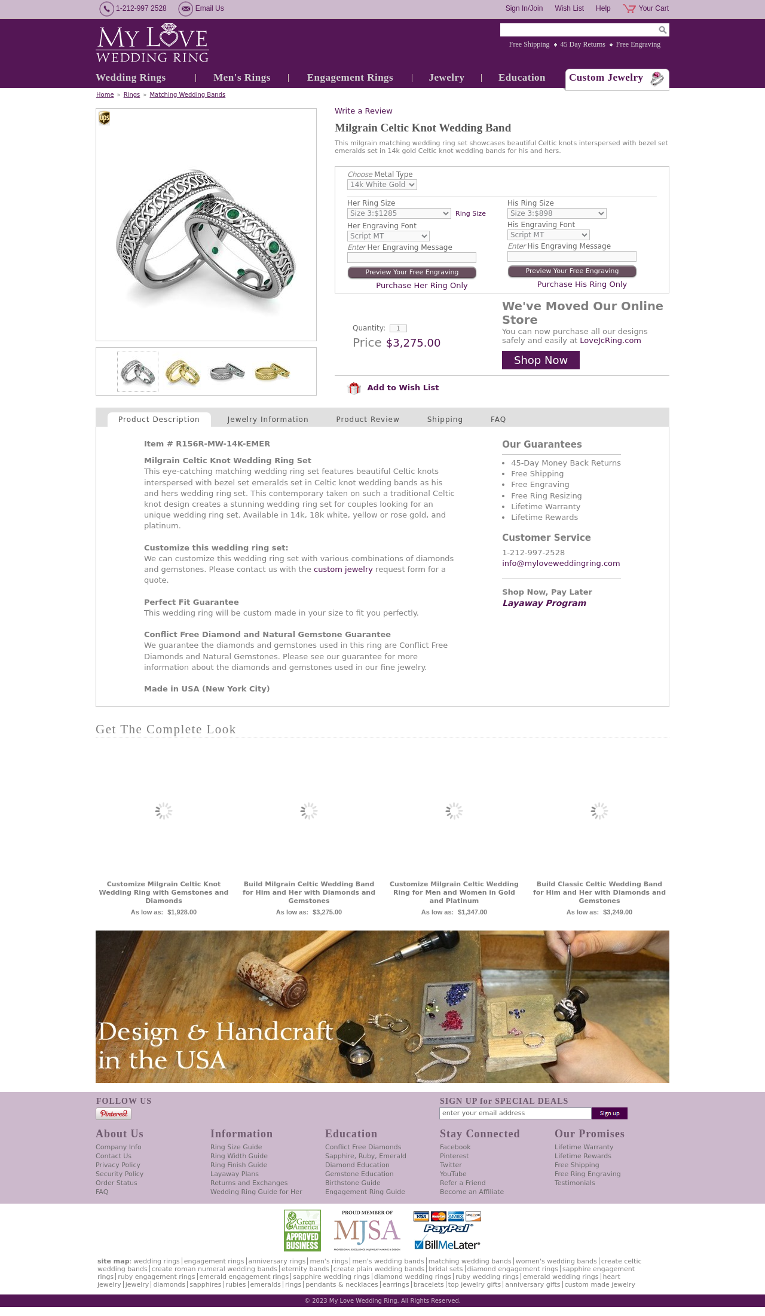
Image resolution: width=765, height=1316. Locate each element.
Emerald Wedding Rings (561, 1277)
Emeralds (265, 1285)
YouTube (453, 1174)
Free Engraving (638, 44)
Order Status (116, 1183)
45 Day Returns (583, 44)
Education (522, 77)
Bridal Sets (446, 1269)
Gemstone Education (359, 1174)
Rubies (236, 1285)
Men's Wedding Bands (388, 1261)
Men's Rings (242, 77)
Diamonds (169, 1285)
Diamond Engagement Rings (512, 1269)
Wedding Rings (131, 77)
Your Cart (654, 8)
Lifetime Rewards (583, 1156)
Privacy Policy (118, 1165)
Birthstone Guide (353, 1183)
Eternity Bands (305, 1269)
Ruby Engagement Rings (156, 1277)
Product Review (368, 419)
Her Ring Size (371, 203)
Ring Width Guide (239, 1156)
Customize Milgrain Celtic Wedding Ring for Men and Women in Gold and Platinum (454, 892)
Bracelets (429, 1285)
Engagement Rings (350, 77)
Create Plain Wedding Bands (378, 1269)
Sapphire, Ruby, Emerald (365, 1156)
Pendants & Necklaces (341, 1285)
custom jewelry (343, 569)
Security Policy (119, 1174)
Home (105, 94)
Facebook (455, 1147)
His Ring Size (530, 203)
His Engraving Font (541, 225)
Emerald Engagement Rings (244, 1277)
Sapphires (205, 1285)
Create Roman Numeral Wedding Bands (214, 1269)
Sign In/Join (524, 8)
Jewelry (446, 77)
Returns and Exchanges (248, 1183)
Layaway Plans (234, 1174)
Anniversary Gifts (532, 1285)
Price (367, 342)
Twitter (451, 1165)
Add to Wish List (393, 387)
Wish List (569, 8)
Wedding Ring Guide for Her (256, 1192)
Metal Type (380, 174)
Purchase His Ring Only (582, 284)
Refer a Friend (463, 1183)
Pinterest (454, 1156)
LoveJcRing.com (610, 340)
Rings (132, 94)
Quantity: (369, 328)
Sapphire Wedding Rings (331, 1277)
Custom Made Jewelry (600, 1285)
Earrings (395, 1285)
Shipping (445, 419)
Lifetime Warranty (584, 1147)
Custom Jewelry (606, 77)
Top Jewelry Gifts (474, 1285)
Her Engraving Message (399, 247)
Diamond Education (357, 1165)
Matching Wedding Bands (187, 94)
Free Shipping (529, 44)
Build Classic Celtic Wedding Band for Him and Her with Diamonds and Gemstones (599, 892)
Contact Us (113, 1156)
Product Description (159, 419)
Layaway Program (544, 603)
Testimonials (575, 1183)
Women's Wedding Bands (556, 1261)
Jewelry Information (268, 419)
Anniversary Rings (277, 1261)
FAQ (498, 419)
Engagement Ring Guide (365, 1192)
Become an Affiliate (472, 1192)
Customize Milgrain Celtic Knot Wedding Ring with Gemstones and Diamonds (164, 892)
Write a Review (364, 110)
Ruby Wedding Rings (487, 1277)
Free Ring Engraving (588, 1174)
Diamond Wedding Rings (412, 1277)
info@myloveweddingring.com (561, 563)
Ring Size (470, 214)
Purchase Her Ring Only (421, 285)
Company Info (119, 1147)
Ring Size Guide (236, 1147)
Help (603, 8)
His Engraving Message (559, 246)
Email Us (209, 8)
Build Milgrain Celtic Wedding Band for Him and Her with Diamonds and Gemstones (309, 892)
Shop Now (541, 360)
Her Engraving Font (382, 226)
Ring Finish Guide (238, 1165)
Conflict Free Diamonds (363, 1147)
